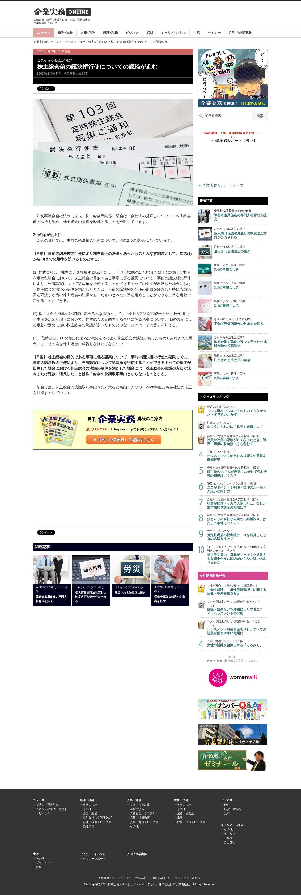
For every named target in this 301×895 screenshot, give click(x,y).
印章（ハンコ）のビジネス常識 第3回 (237, 487)
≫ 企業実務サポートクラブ (221, 185)
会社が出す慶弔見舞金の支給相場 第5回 (237, 440)
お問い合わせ (160, 878)
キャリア (229, 834)
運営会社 (141, 878)
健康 (39, 867)
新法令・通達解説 (47, 804)
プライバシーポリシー (189, 878)
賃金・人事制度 (140, 804)
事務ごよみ (90, 804)
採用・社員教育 (140, 817)
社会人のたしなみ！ (237, 425)
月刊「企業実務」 (242, 33)
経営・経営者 (232, 809)
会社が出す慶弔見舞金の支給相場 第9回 (237, 471)
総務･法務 (65, 33)
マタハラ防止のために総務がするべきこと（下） (237, 627)
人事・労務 (134, 800)
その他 (87, 809)
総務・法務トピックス (191, 822)
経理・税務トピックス (97, 822)
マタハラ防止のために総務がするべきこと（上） (237, 607)
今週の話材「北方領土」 (237, 411)
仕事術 (228, 838)
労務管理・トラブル (142, 813)
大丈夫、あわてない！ (237, 535)
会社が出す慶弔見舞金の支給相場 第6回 (237, 503)
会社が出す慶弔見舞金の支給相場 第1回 (237, 519)
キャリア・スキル (232, 825)
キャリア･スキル (173, 33)
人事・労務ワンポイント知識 (237, 643)
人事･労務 (87, 33)
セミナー (214, 33)
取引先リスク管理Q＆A (97, 817)
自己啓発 (229, 842)
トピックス (43, 813)
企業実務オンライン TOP (114, 878)
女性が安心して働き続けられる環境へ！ (237, 589)
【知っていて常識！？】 (237, 456)
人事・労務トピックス (144, 822)
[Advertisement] (182, 15)
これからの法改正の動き (92, 41)
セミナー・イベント (92, 854)
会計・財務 (90, 813)
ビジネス (132, 33)
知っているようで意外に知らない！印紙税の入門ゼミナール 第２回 (237, 555)
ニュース (43, 33)
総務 (180, 817)
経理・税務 (87, 800)
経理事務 (88, 826)
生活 (196, 33)
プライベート (44, 862)
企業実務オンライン (46, 41)
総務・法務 (181, 800)
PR (226, 804)
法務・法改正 (185, 813)
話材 (150, 33)
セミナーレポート (94, 858)
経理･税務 (110, 33)
